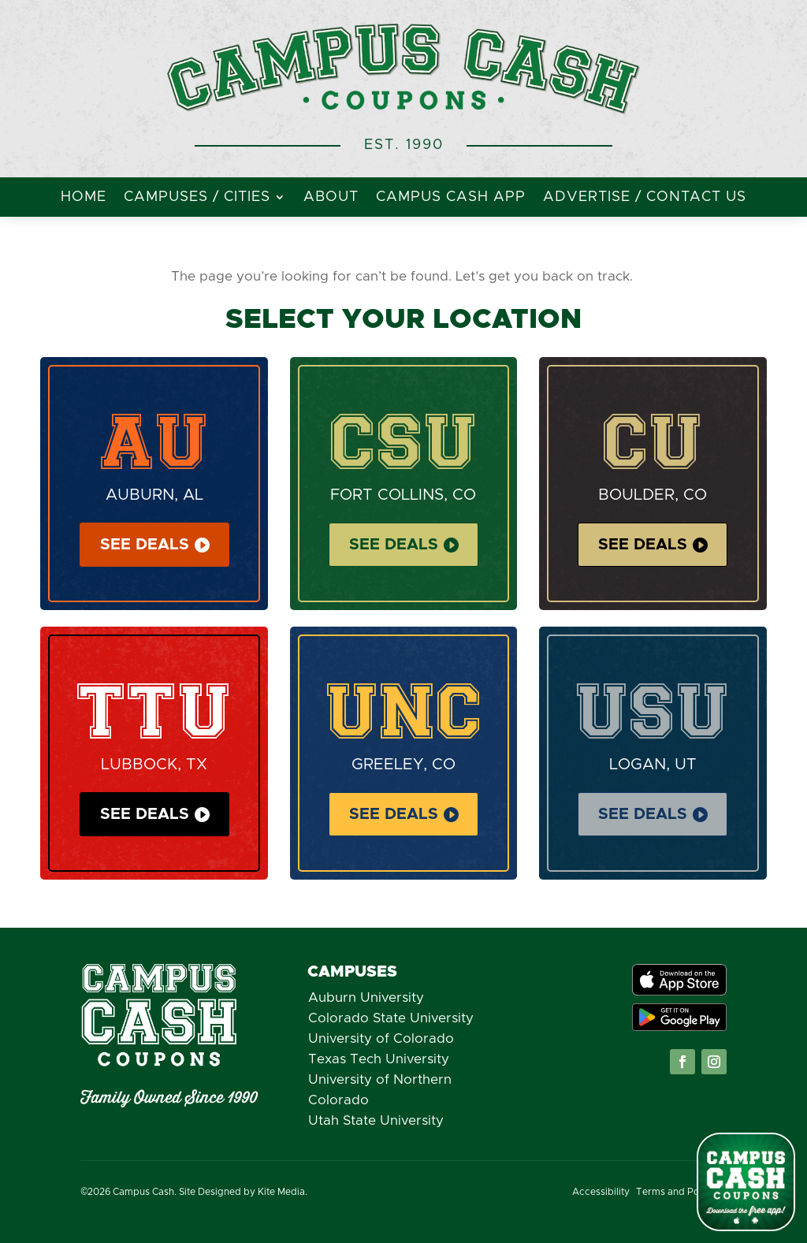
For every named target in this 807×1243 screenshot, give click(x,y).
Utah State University (376, 1120)
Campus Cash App (451, 198)
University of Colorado (381, 1038)
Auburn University (366, 997)
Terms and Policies (679, 1191)
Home (83, 198)
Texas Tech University (378, 1059)
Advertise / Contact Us (644, 198)
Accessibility (601, 1191)
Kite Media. (282, 1191)
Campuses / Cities (197, 198)
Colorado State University (391, 1018)
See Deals (144, 545)
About (331, 198)
